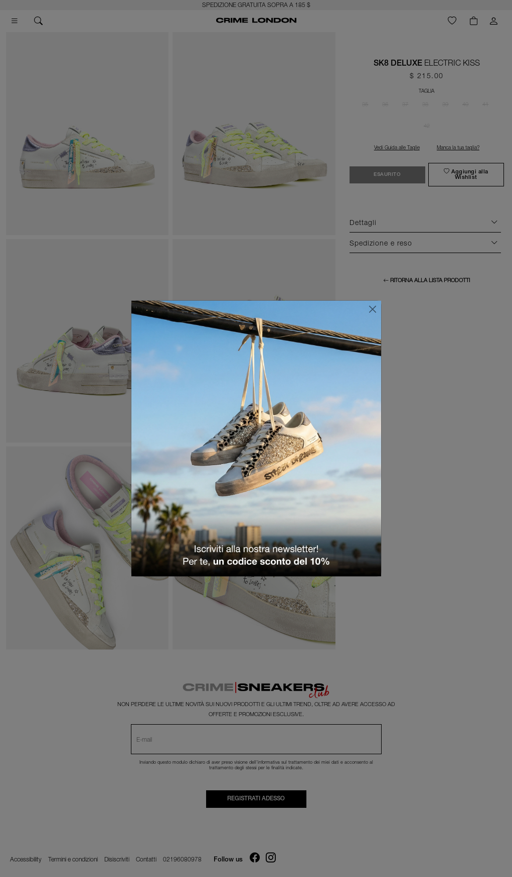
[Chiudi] (372, 309)
